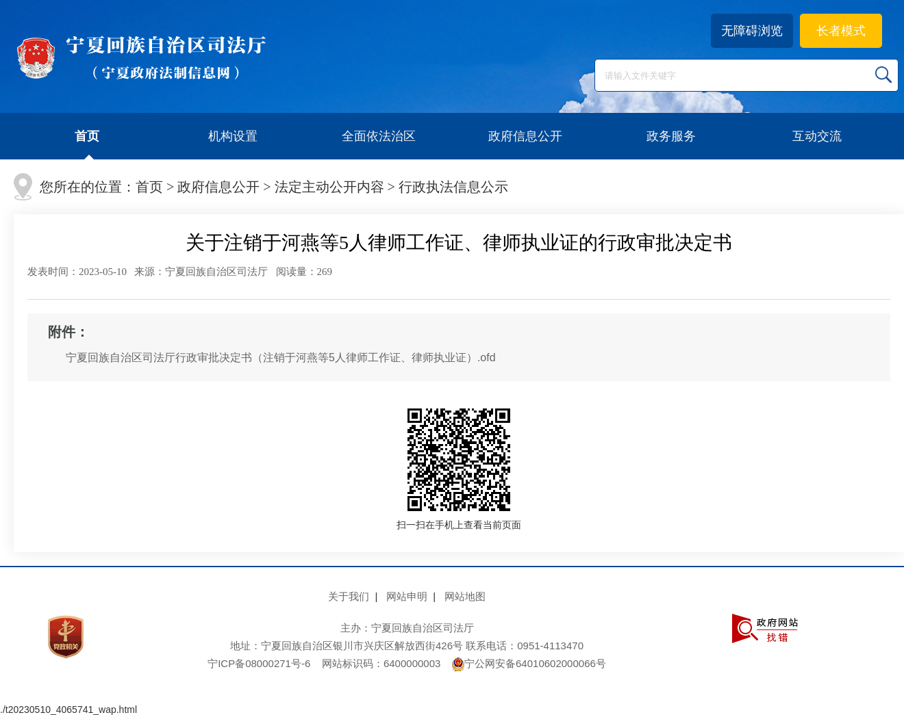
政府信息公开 (525, 136)
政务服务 (671, 136)
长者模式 (841, 31)
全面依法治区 (379, 136)
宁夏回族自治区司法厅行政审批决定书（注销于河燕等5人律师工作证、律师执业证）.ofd (281, 357)
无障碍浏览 (752, 31)
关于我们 (348, 596)
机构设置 (233, 136)
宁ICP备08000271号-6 (259, 663)
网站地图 (465, 596)
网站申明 (406, 596)
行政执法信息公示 (453, 186)
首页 (87, 136)
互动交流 (817, 136)
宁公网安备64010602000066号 (529, 663)
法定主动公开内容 (329, 186)
